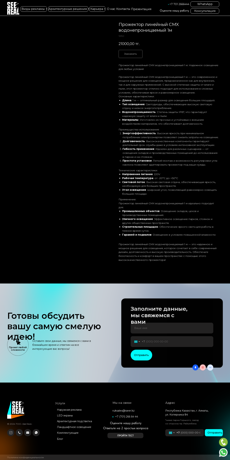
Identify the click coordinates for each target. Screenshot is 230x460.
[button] (125, 435)
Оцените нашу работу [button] (174, 10)
